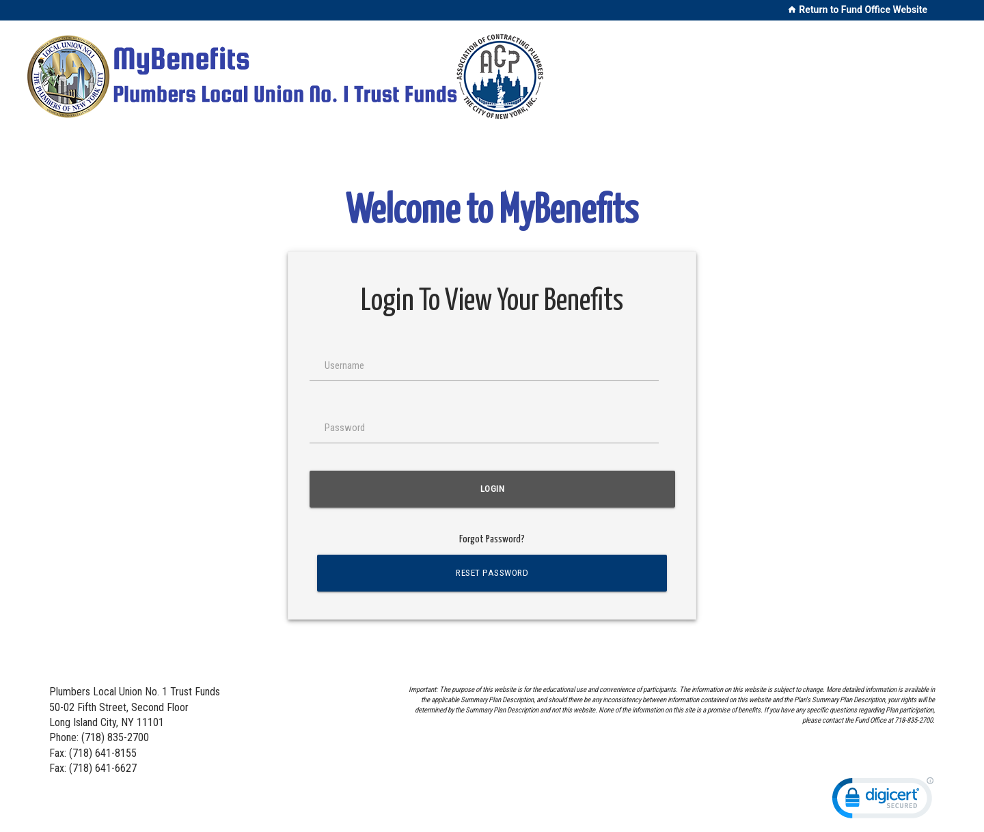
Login (492, 489)
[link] (883, 801)
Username (344, 365)
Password (345, 427)
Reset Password (492, 573)
